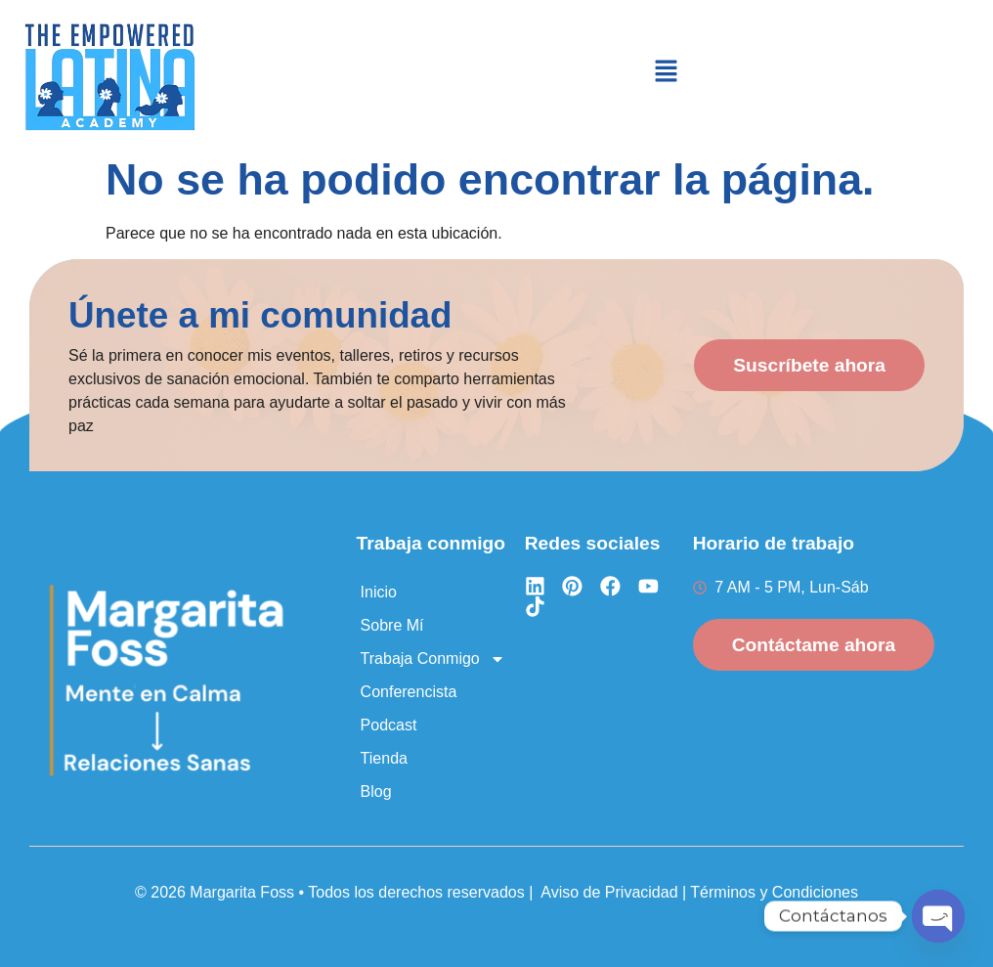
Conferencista (409, 691)
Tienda (384, 758)
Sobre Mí (392, 625)
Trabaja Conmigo (433, 659)
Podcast (389, 725)
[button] (665, 72)
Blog (376, 791)
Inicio (379, 592)
